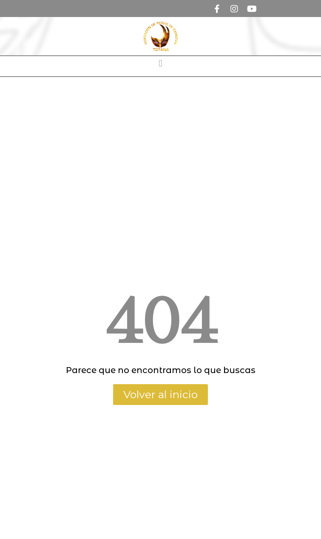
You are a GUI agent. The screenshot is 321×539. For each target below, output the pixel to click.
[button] (160, 63)
